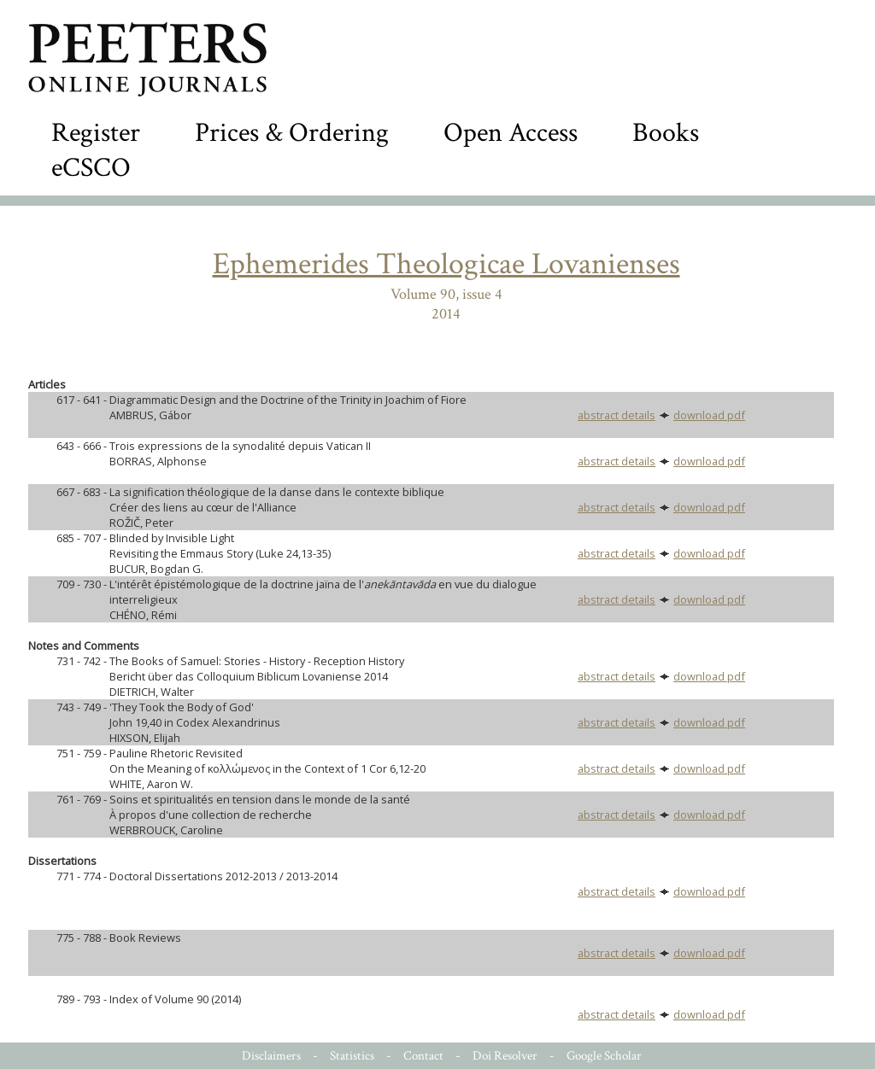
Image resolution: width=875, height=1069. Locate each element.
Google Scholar (604, 1056)
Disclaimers (271, 1056)
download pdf (709, 415)
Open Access (510, 132)
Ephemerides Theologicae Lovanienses (446, 264)
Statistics (352, 1056)
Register (95, 132)
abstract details (616, 415)
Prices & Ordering (292, 132)
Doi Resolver (505, 1056)
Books (665, 132)
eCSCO (91, 167)
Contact (423, 1056)
